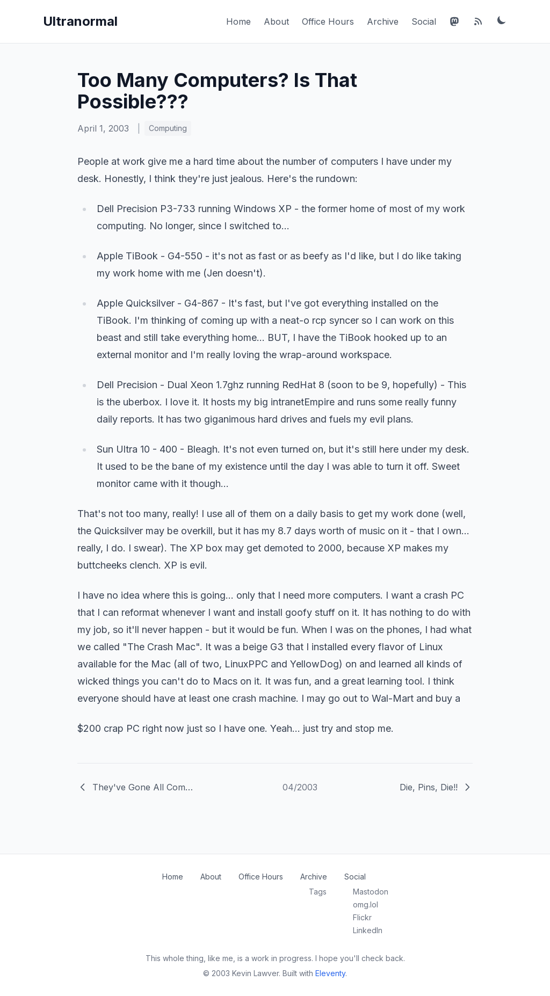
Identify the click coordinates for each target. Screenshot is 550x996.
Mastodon (370, 891)
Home (238, 21)
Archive (383, 21)
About (276, 21)
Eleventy (330, 973)
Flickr (362, 917)
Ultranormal (80, 21)
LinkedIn (367, 930)
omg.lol (365, 904)
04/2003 (300, 787)
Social (423, 21)
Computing (168, 128)
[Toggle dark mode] (501, 19)
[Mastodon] (454, 21)
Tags (318, 891)
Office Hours (328, 21)
